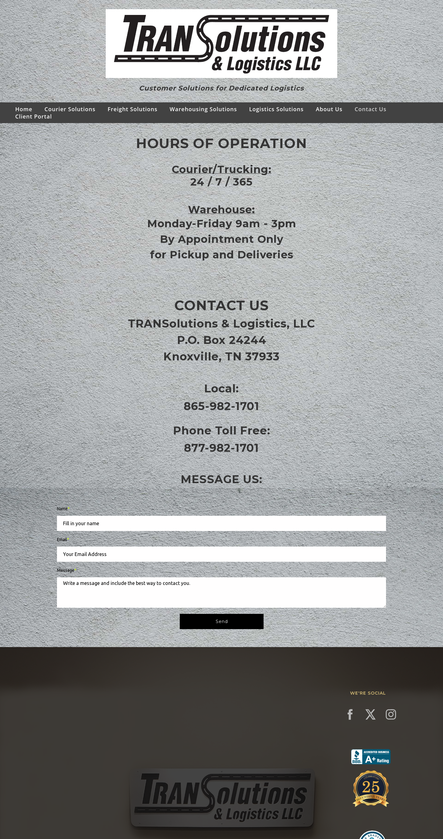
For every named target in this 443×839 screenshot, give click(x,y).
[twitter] (370, 714)
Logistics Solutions (276, 109)
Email (63, 539)
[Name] (221, 523)
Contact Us (370, 109)
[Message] (221, 592)
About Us (329, 109)
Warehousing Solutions (203, 109)
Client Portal (33, 116)
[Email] (221, 554)
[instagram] (391, 714)
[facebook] (350, 714)
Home (23, 109)
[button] (222, 621)
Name (63, 508)
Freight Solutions (133, 109)
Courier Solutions (69, 109)
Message (66, 570)
